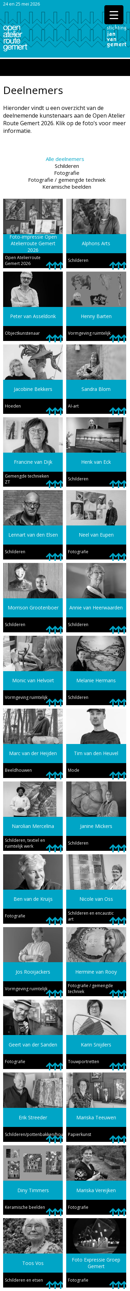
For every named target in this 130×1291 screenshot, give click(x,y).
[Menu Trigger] (113, 14)
